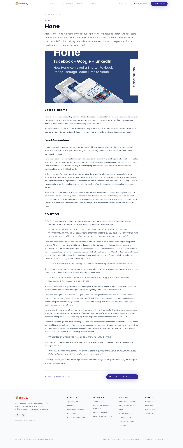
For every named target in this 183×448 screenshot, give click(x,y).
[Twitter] (23, 415)
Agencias (96, 401)
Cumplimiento (146, 439)
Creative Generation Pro (76, 417)
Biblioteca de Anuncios (128, 401)
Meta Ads (149, 405)
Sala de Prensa (125, 417)
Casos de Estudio (52, 14)
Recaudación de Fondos (102, 416)
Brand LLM (71, 405)
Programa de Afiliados (127, 405)
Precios (93, 4)
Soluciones (68, 4)
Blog (121, 409)
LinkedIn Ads (150, 409)
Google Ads (149, 401)
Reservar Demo (140, 4)
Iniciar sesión (123, 4)
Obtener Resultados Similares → (122, 377)
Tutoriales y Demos (126, 421)
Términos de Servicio (131, 439)
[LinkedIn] (17, 415)
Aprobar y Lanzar (74, 401)
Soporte (122, 425)
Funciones (53, 4)
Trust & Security (161, 439)
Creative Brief (72, 413)
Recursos (81, 4)
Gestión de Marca (100, 412)
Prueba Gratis (159, 4)
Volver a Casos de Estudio (58, 377)
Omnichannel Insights (75, 409)
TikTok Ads (149, 413)
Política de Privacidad (111, 439)
